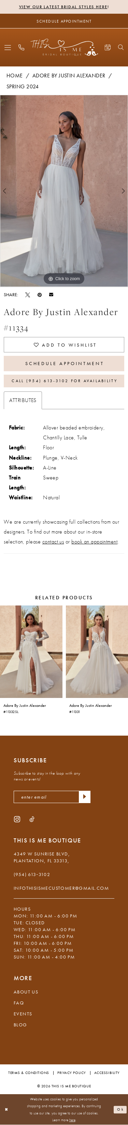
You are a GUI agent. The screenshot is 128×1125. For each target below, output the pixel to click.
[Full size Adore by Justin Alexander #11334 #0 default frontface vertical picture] (64, 191)
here (72, 1120)
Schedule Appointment (64, 363)
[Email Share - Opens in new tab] (51, 294)
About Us (26, 992)
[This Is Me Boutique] (64, 47)
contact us (53, 541)
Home (14, 75)
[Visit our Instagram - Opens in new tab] (17, 819)
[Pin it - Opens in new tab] (39, 294)
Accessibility (107, 1072)
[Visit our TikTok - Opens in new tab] (32, 819)
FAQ (19, 1003)
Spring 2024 (22, 86)
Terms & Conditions (28, 1072)
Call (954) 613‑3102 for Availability (64, 380)
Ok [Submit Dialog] (120, 1109)
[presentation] (31, 651)
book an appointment (94, 541)
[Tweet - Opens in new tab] (27, 294)
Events (23, 1014)
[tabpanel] (64, 191)
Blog (20, 1025)
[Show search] (120, 47)
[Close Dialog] (6, 1110)
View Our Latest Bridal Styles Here (63, 7)
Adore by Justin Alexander (68, 75)
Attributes (23, 400)
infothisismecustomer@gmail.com (61, 888)
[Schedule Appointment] (64, 21)
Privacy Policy (71, 1072)
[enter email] (52, 797)
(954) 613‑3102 (32, 874)
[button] (8, 47)
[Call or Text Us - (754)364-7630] (21, 47)
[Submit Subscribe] (84, 797)
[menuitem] (8, 47)
